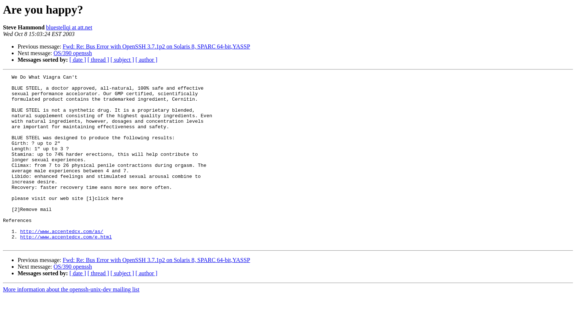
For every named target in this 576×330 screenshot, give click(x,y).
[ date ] (77, 60)
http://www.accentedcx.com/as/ (61, 263)
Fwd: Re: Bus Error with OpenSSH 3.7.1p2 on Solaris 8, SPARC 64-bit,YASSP (156, 46)
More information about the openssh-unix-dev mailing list (71, 323)
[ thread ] (98, 60)
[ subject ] (122, 60)
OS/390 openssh (73, 53)
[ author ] (147, 60)
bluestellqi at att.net (69, 27)
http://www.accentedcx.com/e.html (66, 269)
